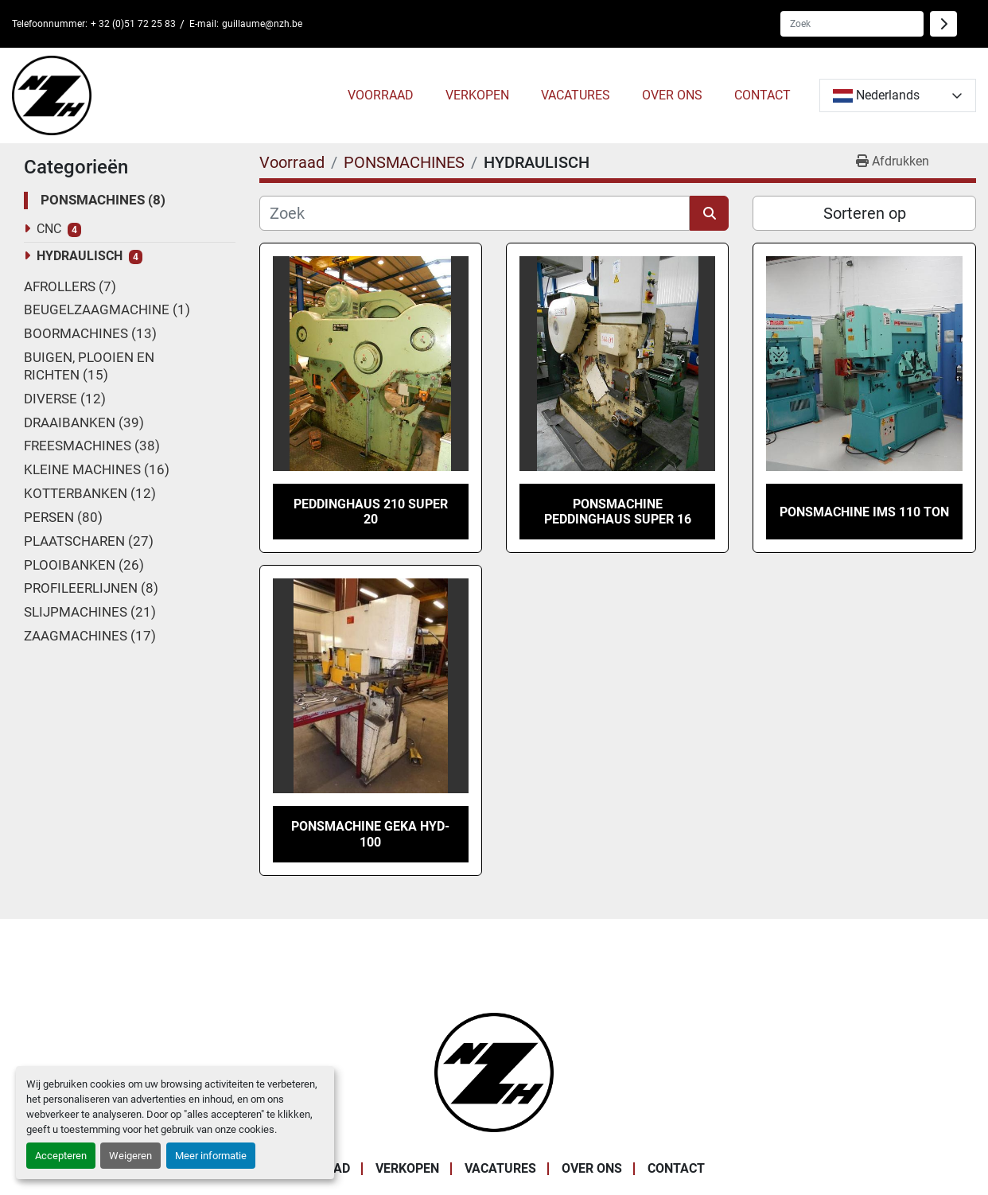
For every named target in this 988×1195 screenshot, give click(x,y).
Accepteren (61, 1156)
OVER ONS (672, 95)
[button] (381, 95)
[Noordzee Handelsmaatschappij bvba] (494, 1071)
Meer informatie (211, 1156)
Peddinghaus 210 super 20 (371, 511)
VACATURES (575, 95)
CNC (49, 228)
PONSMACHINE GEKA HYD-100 (370, 834)
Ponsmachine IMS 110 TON (864, 512)
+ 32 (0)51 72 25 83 (133, 23)
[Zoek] (474, 213)
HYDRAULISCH (80, 255)
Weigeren (130, 1156)
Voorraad (381, 95)
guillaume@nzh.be (262, 23)
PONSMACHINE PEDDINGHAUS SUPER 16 (617, 511)
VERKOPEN (477, 95)
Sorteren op (864, 213)
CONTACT (762, 95)
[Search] (852, 24)
